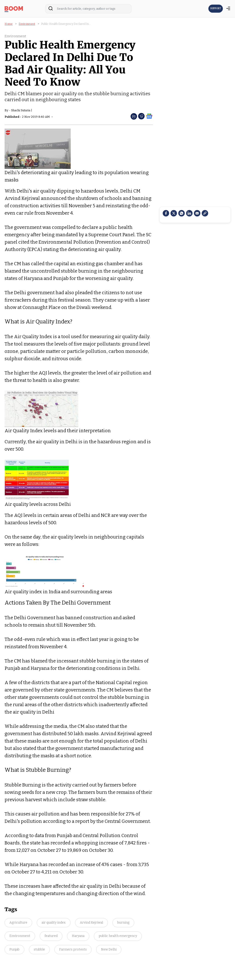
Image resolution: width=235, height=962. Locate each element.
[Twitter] (173, 213)
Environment (27, 24)
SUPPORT (215, 8)
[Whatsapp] (181, 213)
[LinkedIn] (189, 213)
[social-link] (204, 213)
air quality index (54, 923)
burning (123, 923)
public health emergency (118, 936)
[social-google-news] (149, 116)
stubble (39, 949)
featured (51, 936)
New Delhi (109, 949)
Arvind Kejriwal (91, 923)
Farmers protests (73, 949)
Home (9, 24)
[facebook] (165, 213)
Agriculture (18, 923)
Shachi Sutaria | (21, 110)
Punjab (14, 949)
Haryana (78, 936)
